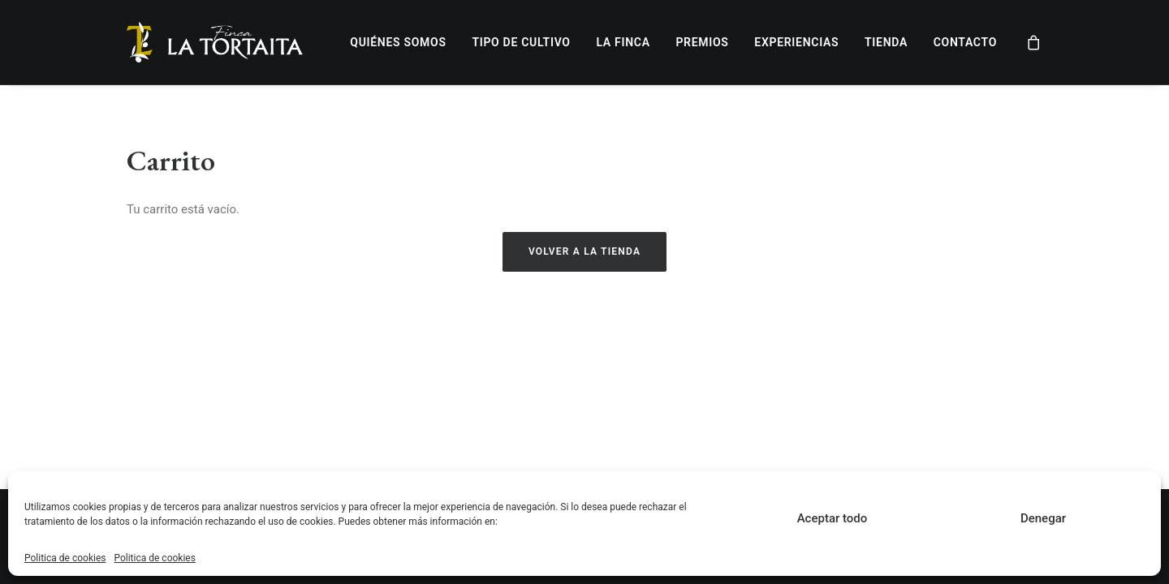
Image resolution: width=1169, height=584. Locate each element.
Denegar (1043, 518)
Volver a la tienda (584, 251)
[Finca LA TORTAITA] (215, 42)
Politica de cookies (65, 558)
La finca (622, 42)
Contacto (965, 42)
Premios (701, 42)
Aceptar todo (832, 518)
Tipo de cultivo (521, 42)
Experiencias (796, 42)
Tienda (886, 42)
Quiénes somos (398, 42)
